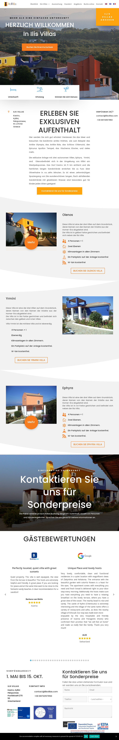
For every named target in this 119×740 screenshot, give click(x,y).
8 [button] (46, 660)
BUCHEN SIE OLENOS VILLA (87, 270)
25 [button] (83, 660)
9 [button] (48, 660)
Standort (68, 4)
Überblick (34, 4)
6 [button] (42, 660)
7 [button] (44, 660)
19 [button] (70, 660)
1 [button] (30, 660)
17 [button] (66, 660)
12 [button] (55, 660)
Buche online (89, 4)
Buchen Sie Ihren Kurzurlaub (39, 47)
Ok (86, 736)
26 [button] (86, 660)
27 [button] (88, 660)
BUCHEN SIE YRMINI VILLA (31, 360)
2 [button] (33, 660)
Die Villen (43, 4)
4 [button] (37, 660)
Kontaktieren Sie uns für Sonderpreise (59, 191)
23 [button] (79, 660)
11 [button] (53, 660)
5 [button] (39, 660)
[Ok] (116, 736)
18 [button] (68, 660)
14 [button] (59, 660)
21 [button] (75, 660)
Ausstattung (57, 4)
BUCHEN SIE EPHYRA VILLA (87, 444)
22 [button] (77, 660)
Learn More (94, 736)
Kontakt (99, 4)
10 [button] (50, 660)
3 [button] (35, 660)
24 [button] (81, 660)
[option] (36, 578)
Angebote (78, 4)
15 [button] (61, 660)
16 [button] (64, 660)
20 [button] (72, 660)
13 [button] (57, 660)
